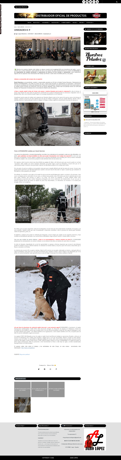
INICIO (29, 22)
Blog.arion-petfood (24, 354)
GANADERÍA (46, 22)
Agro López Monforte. (62, 457)
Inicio (15, 27)
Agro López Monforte (21, 7)
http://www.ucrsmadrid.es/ (28, 348)
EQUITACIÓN (56, 22)
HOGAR (81, 22)
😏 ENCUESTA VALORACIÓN (92, 119)
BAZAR (75, 22)
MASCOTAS (36, 22)
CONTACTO (89, 22)
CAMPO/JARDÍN (66, 22)
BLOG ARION (21, 27)
